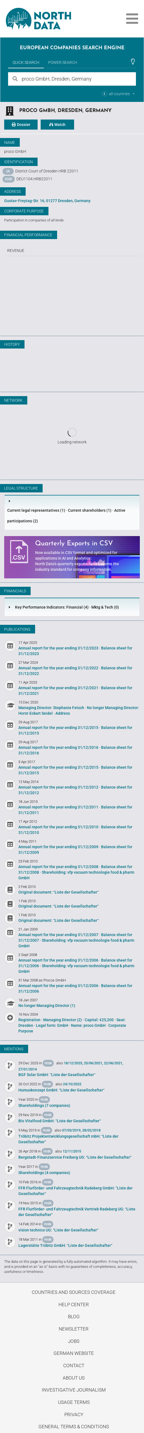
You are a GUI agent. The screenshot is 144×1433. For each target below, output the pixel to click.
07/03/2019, (71, 1130)
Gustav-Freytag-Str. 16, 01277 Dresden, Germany (47, 200)
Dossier (20, 124)
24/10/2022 (72, 1084)
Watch (57, 124)
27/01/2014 (27, 1069)
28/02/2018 (91, 1130)
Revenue (15, 250)
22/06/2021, (113, 1063)
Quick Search (26, 62)
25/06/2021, (93, 1063)
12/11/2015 (72, 1151)
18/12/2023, (73, 1063)
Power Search (62, 62)
